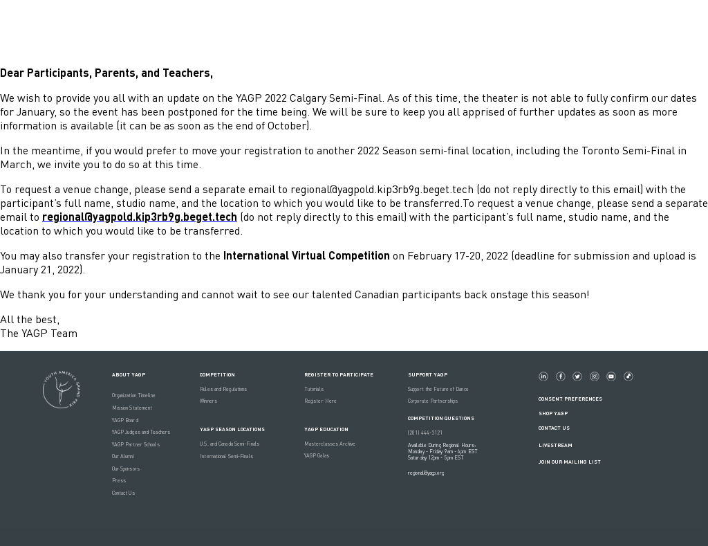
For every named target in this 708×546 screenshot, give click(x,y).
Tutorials (314, 389)
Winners (208, 401)
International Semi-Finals (226, 456)
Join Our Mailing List (570, 462)
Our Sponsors (126, 469)
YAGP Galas (316, 456)
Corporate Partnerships (433, 401)
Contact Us (123, 493)
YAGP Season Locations (232, 429)
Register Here (320, 401)
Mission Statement (132, 408)
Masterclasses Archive (329, 444)
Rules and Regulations (223, 389)
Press (119, 480)
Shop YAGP (553, 413)
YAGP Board (125, 420)
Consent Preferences (570, 399)
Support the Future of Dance (438, 389)
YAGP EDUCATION (326, 429)
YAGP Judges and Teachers (141, 432)
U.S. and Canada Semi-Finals (229, 444)
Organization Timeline (134, 395)
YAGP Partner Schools (136, 445)
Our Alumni (123, 456)
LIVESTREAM (561, 445)
